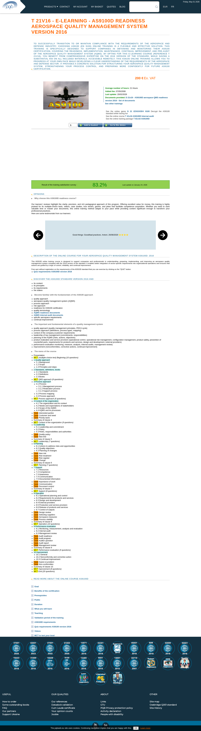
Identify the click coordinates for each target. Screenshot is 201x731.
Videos (37, 631)
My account (80, 6)
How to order (9, 702)
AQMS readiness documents (47, 313)
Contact (65, 6)
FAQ (4, 708)
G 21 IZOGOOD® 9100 (138, 111)
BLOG (122, 6)
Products (50, 6)
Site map (154, 702)
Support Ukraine (11, 714)
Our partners (9, 711)
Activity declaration (110, 711)
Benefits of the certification (46, 591)
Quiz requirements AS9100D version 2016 (53, 271)
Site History (156, 708)
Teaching (38, 613)
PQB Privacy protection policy (116, 708)
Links (103, 702)
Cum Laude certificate (63, 708)
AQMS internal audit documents (48, 315)
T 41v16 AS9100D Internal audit (139, 116)
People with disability (111, 714)
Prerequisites (40, 595)
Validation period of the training (49, 618)
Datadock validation (62, 705)
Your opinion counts (62, 711)
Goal (36, 587)
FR (172, 6)
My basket (97, 6)
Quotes (111, 6)
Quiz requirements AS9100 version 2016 (52, 627)
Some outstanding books (15, 705)
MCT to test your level (44, 635)
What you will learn (43, 609)
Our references (59, 702)
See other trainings (114, 104)
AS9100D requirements (45, 622)
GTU (102, 705)
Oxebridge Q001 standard (163, 705)
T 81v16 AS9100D (142, 119)
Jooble (54, 714)
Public (37, 600)
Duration (38, 604)
